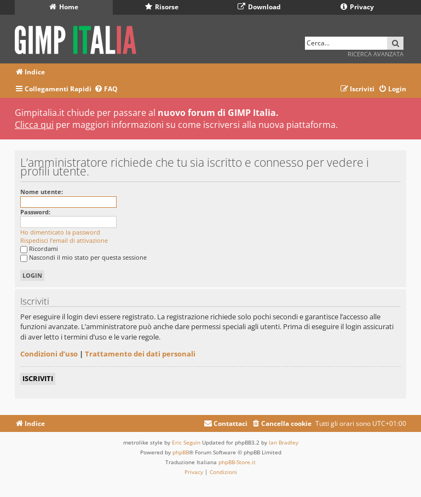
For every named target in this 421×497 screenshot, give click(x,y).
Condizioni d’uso (49, 354)
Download (259, 6)
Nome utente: (41, 192)
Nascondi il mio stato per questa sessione (83, 257)
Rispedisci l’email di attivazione (64, 240)
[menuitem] (106, 89)
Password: (35, 212)
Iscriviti (37, 378)
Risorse (161, 6)
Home (63, 6)
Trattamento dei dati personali (140, 354)
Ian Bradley (283, 442)
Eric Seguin (186, 442)
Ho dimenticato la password (60, 232)
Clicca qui (34, 125)
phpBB (180, 452)
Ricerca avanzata (375, 54)
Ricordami (39, 248)
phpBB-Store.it (237, 462)
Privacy (357, 6)
